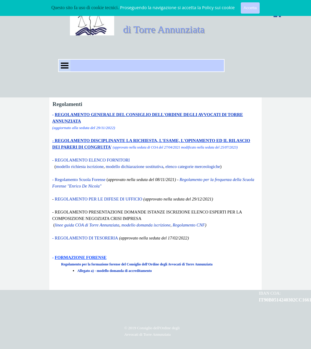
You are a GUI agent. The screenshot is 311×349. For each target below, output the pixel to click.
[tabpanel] (155, 199)
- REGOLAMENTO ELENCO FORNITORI (91, 160)
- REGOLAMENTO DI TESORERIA (85, 238)
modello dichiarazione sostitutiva (134, 166)
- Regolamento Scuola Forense (78, 179)
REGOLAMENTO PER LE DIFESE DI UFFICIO (98, 199)
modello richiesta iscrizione (80, 166)
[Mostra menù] (65, 65)
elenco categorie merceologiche (192, 166)
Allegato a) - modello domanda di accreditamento (114, 271)
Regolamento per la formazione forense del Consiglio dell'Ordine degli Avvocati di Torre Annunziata (136, 264)
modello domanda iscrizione (146, 225)
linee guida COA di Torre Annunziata (87, 225)
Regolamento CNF (189, 225)
